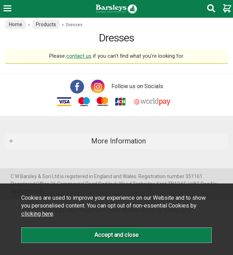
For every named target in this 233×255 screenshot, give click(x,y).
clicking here (37, 213)
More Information (118, 141)
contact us (78, 56)
